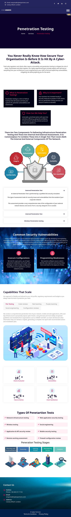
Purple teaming (51, 304)
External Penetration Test (45, 190)
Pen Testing (10, 304)
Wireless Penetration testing (44, 221)
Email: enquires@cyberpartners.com (17, 2)
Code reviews (23, 304)
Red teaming (36, 304)
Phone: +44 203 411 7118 (14, 492)
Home (23, 33)
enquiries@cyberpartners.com (16, 497)
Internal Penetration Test (45, 214)
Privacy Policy (43, 514)
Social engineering (12, 308)
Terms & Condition (30, 514)
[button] (34, 277)
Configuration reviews (31, 308)
